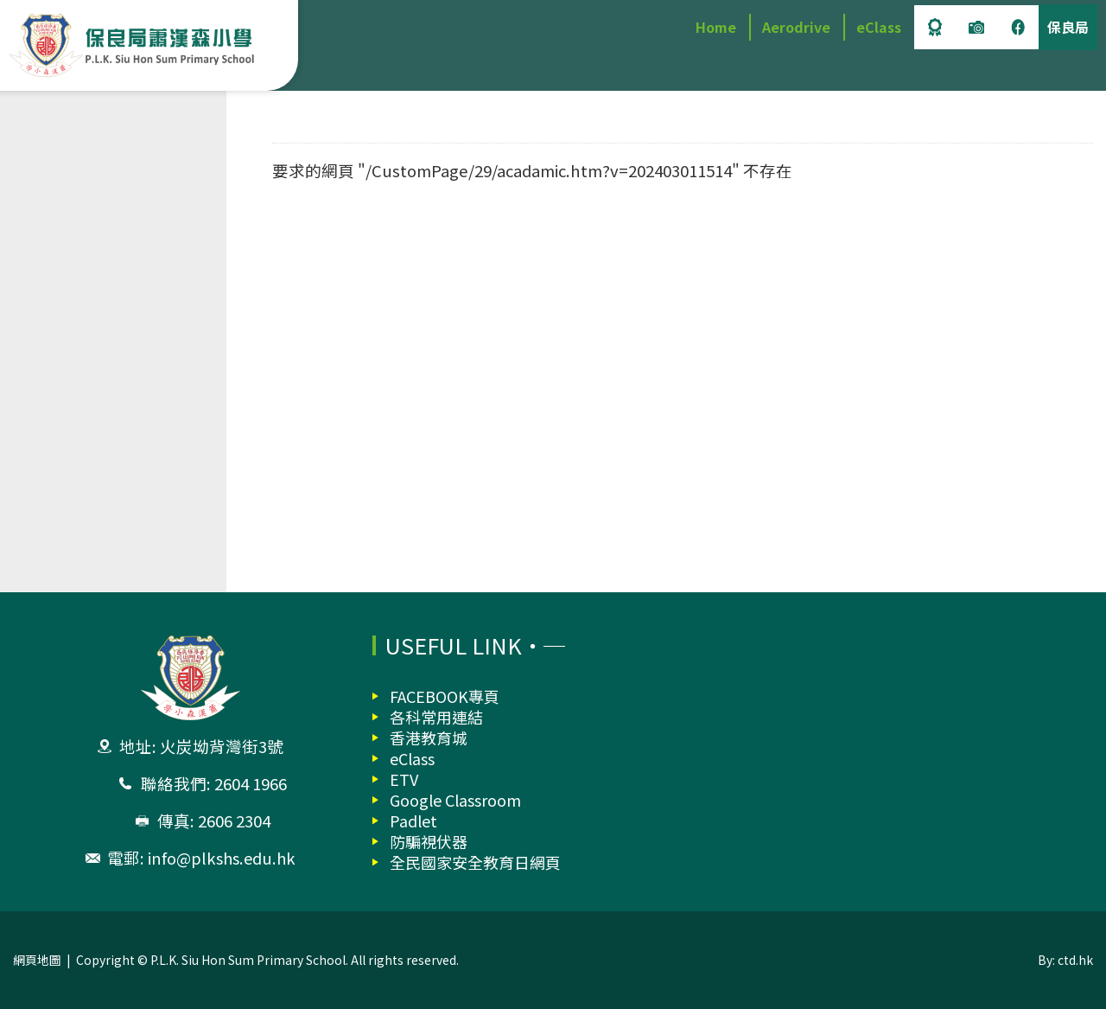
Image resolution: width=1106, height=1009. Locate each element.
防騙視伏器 (428, 841)
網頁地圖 (37, 959)
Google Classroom (455, 800)
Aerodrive (796, 26)
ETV (404, 779)
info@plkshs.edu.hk (221, 857)
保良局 (1068, 26)
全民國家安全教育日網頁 (475, 862)
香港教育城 (428, 737)
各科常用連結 (436, 717)
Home (716, 26)
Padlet (413, 820)
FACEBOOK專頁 (444, 696)
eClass (878, 26)
